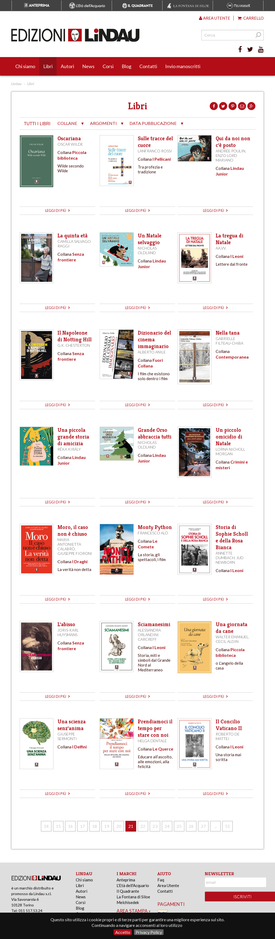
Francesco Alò (153, 533)
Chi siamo (25, 66)
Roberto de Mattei (228, 736)
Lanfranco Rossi (155, 151)
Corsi (108, 66)
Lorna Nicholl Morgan (230, 451)
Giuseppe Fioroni (74, 553)
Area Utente (168, 885)
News (88, 66)
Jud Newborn (230, 560)
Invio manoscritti (182, 66)
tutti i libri (37, 123)
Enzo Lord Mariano (226, 157)
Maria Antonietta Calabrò (69, 544)
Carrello (251, 18)
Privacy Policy (149, 932)
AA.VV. (221, 248)
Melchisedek (128, 902)
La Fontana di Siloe (133, 896)
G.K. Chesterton (73, 345)
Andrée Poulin (230, 151)
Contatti (148, 66)
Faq (160, 879)
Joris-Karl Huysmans (68, 632)
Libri (48, 66)
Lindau (16, 84)
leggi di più (57, 210)
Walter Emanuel (232, 637)
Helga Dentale (152, 740)
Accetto (122, 932)
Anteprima (126, 879)
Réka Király (69, 449)
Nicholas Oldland (147, 250)
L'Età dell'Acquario (133, 885)
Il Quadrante (128, 891)
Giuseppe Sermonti (67, 736)
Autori (67, 66)
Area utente (214, 18)
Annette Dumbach (225, 555)
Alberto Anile (152, 352)
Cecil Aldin (227, 641)
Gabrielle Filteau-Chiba (229, 340)
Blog (126, 66)
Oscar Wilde (70, 144)
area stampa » (134, 911)
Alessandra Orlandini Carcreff (149, 635)
